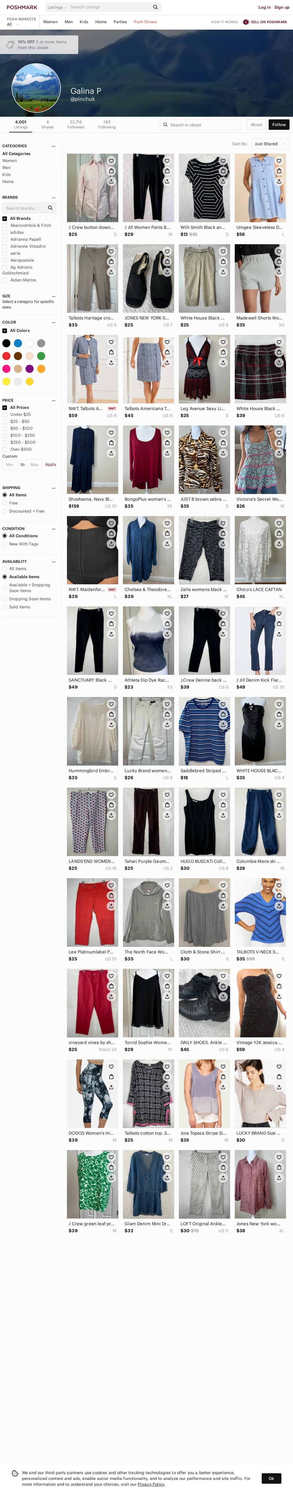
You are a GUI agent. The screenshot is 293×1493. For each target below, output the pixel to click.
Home (101, 21)
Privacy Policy (151, 1484)
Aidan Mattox (19, 280)
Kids (84, 21)
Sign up (282, 7)
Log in (265, 7)
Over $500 (17, 449)
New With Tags (20, 544)
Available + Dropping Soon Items (26, 587)
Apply (51, 464)
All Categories (16, 153)
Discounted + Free (23, 511)
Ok (271, 1478)
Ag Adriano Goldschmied (17, 270)
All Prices (15, 407)
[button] (58, 7)
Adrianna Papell (21, 239)
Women (50, 21)
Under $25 (16, 414)
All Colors (16, 330)
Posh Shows (145, 21)
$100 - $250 (18, 435)
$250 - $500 (19, 442)
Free (10, 503)
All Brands (16, 218)
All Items (14, 494)
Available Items (20, 576)
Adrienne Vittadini (24, 246)
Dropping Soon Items (26, 598)
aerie (11, 253)
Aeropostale (18, 260)
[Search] (110, 7)
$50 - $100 (17, 428)
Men (69, 21)
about (256, 124)
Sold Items (16, 607)
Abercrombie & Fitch (26, 225)
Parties (120, 21)
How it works (224, 22)
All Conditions (20, 535)
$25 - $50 (16, 421)
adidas (13, 232)
